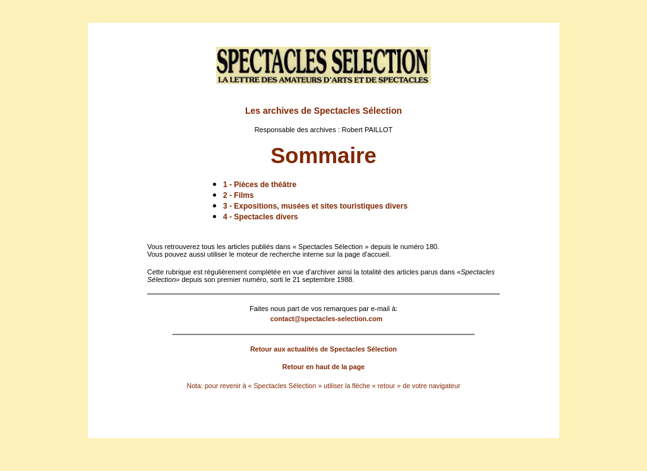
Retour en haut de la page (323, 366)
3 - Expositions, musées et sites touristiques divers (315, 206)
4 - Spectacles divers (260, 216)
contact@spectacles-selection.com (326, 318)
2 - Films (238, 195)
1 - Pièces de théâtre (259, 184)
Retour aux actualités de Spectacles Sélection (323, 349)
